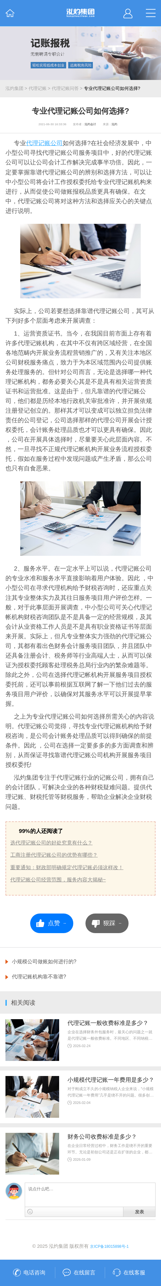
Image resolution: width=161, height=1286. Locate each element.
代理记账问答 (65, 88)
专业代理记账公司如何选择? (112, 88)
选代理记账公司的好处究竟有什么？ (51, 842)
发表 (139, 1211)
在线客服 (134, 1272)
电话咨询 (34, 1272)
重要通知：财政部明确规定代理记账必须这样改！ (66, 867)
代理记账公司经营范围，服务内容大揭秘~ (58, 879)
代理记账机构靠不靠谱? (39, 976)
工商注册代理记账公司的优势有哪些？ (54, 855)
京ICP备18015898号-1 (109, 1246)
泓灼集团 (14, 88)
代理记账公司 (44, 143)
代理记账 (38, 88)
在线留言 (84, 1272)
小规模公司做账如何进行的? (44, 961)
